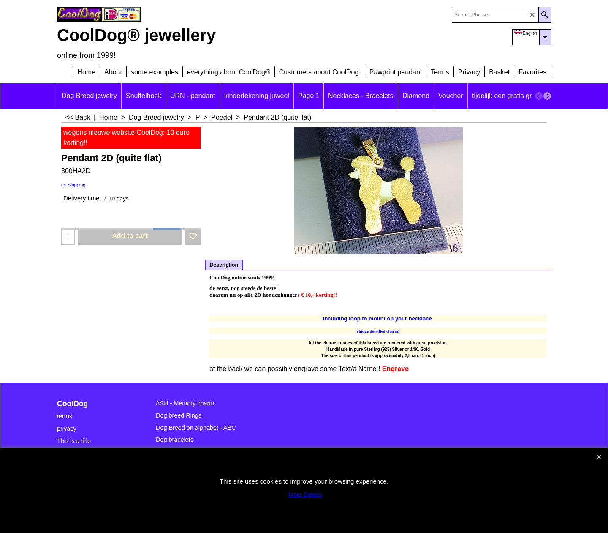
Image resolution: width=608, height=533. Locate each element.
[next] (547, 96)
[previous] (539, 96)
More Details (305, 494)
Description (224, 265)
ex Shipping (73, 184)
